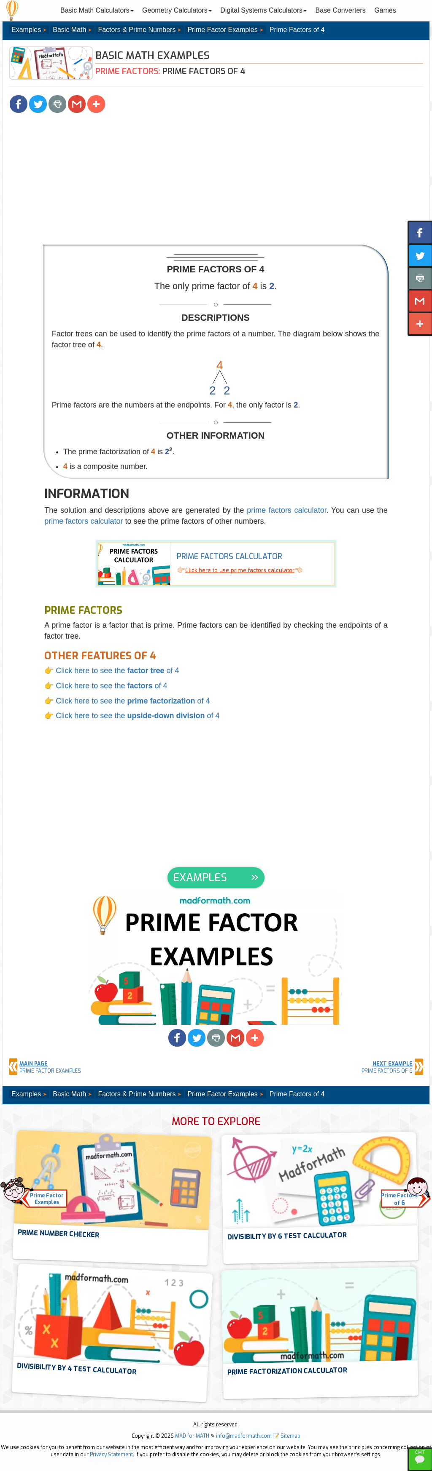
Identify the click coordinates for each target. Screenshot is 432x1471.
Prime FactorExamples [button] (47, 1199)
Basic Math (69, 29)
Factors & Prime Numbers (137, 29)
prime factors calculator (287, 510)
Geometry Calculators (177, 10)
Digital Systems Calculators (263, 10)
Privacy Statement (111, 1454)
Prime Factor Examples (222, 29)
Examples (26, 29)
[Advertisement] (216, 181)
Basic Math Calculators (97, 10)
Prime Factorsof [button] (399, 1199)
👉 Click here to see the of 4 (111, 670)
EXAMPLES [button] (200, 878)
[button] (18, 104)
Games (385, 10)
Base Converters (341, 10)
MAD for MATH (192, 1436)
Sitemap (290, 1436)
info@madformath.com (244, 1436)
